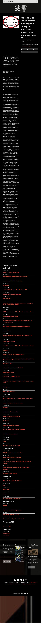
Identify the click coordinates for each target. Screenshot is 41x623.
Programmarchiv (6, 535)
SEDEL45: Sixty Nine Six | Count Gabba (13, 403)
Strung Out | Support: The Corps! (11, 445)
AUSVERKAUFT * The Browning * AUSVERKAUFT (15, 276)
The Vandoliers (6, 420)
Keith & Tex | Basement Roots (10, 434)
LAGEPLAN (12, 584)
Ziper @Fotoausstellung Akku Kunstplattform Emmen (16, 326)
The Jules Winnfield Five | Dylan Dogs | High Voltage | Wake (18, 398)
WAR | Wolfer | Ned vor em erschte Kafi (12, 452)
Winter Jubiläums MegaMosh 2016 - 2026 (13, 519)
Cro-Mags (5, 407)
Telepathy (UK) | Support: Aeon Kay (12, 294)
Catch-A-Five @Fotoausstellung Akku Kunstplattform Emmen (18, 345)
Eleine (4, 494)
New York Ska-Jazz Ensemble (10, 412)
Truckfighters (6, 387)
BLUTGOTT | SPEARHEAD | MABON (12, 510)
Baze (4, 485)
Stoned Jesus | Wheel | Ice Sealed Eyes (13, 281)
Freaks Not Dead (7, 298)
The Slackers (6, 489)
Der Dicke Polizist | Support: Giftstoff (12, 498)
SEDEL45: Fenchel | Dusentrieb (11, 272)
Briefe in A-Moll (6, 331)
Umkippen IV (6, 350)
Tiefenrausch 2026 (7, 363)
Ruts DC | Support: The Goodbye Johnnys (13, 354)
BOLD (4, 441)
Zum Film (31, 567)
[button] (23, 49)
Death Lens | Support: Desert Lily (11, 416)
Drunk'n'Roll (6, 285)
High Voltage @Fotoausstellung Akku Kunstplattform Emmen (18, 311)
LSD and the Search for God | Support (12, 480)
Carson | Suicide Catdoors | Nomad (12, 457)
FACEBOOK (17, 584)
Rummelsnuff (6, 533)
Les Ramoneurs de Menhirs (10, 473)
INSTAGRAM (23, 584)
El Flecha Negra (7, 526)
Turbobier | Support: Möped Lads (11, 376)
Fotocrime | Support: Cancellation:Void (13, 367)
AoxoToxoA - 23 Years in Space (11, 514)
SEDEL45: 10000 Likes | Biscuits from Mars (14, 429)
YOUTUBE (29, 584)
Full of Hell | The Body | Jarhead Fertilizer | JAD (15, 289)
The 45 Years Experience (9, 391)
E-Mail (4, 556)
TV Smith (5, 505)
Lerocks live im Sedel (8, 372)
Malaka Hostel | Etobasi (9, 341)
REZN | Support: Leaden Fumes (11, 425)
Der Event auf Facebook (26, 46)
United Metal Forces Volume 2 (10, 316)
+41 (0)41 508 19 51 (33, 582)
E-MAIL (7, 584)
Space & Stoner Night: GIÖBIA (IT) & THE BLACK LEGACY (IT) (18, 359)
